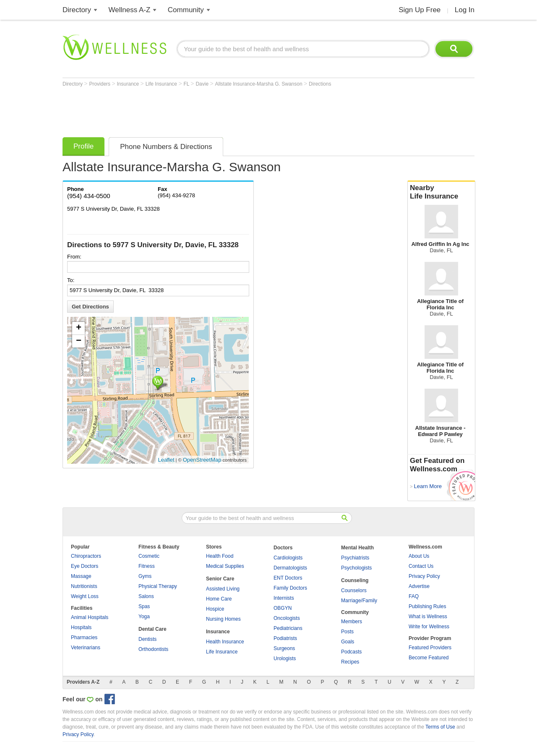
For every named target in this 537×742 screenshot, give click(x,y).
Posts (347, 632)
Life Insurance (162, 84)
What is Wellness (428, 616)
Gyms (144, 576)
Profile (83, 146)
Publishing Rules (427, 606)
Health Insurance (225, 642)
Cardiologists (288, 558)
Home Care (219, 599)
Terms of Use (440, 727)
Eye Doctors (84, 566)
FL (186, 84)
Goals (347, 642)
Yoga (144, 616)
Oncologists (287, 618)
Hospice (215, 609)
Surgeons (284, 648)
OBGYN (283, 608)
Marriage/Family (359, 601)
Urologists (285, 658)
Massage (81, 576)
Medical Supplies (225, 566)
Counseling (354, 580)
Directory (77, 10)
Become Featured (428, 658)
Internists (284, 598)
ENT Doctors (288, 578)
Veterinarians (85, 648)
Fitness (146, 566)
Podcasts (351, 652)
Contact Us (421, 566)
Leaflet (166, 460)
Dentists (147, 639)
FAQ (414, 596)
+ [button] (78, 328)
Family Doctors (290, 588)
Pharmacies (84, 637)
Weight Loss (85, 596)
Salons (146, 596)
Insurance (129, 84)
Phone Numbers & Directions (166, 147)
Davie (203, 84)
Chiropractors (86, 556)
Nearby (441, 192)
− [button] (78, 341)
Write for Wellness (429, 627)
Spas (144, 606)
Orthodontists (153, 649)
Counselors (354, 590)
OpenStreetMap (202, 460)
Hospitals (81, 627)
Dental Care (152, 629)
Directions (320, 84)
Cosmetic (148, 556)
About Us (419, 556)
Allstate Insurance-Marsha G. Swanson (259, 84)
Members (351, 621)
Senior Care (220, 579)
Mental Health (357, 548)
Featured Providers (430, 648)
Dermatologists (290, 568)
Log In (464, 10)
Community (186, 10)
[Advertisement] (215, 110)
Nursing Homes (223, 619)
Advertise (419, 586)
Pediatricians (288, 628)
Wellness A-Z (130, 10)
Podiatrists (285, 638)
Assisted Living (223, 589)
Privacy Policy (424, 576)
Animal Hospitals (89, 617)
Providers (100, 84)
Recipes (350, 662)
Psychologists (356, 568)
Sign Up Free (420, 10)
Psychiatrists (355, 558)
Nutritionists (84, 586)
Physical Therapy (157, 586)
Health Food (219, 556)
